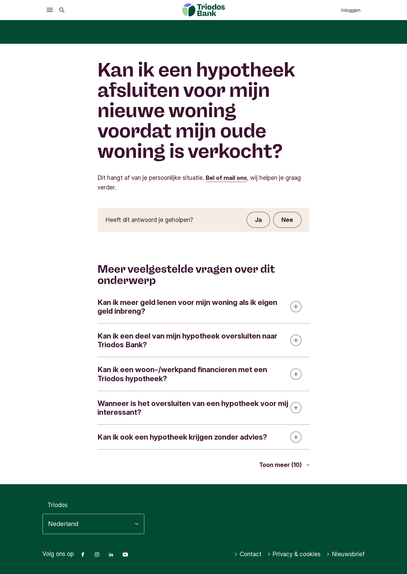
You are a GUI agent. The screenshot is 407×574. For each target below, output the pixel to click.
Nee (287, 219)
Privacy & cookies (294, 554)
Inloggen (350, 10)
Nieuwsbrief (345, 554)
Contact (247, 554)
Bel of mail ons (226, 177)
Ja (258, 219)
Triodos (57, 504)
